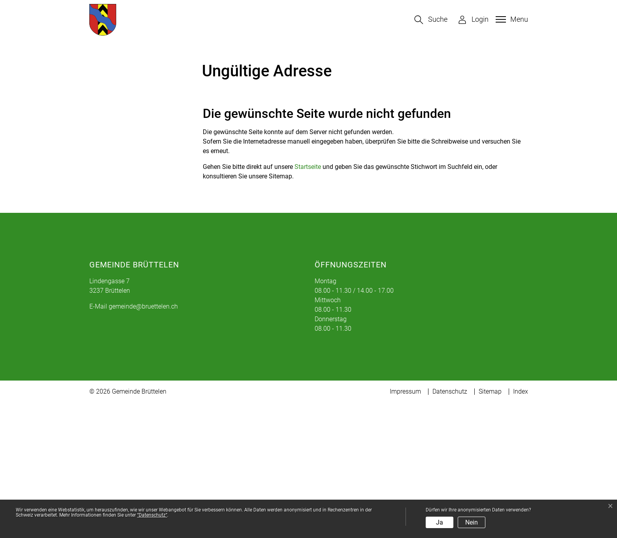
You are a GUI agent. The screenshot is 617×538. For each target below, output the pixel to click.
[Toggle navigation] (511, 19)
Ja (439, 522)
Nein (471, 522)
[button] (431, 20)
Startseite (307, 302)
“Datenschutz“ (152, 515)
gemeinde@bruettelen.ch (143, 441)
